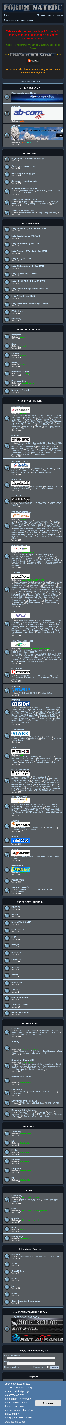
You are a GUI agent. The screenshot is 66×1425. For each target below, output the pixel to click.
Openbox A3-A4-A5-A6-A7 (35, 450)
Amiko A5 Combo (25, 761)
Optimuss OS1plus (52, 707)
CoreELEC (16, 952)
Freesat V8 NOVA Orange (22, 529)
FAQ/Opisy (24, 472)
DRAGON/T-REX (51, 1103)
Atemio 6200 (49, 828)
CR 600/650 (36, 469)
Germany (15, 1254)
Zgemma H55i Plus (32, 603)
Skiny (14, 344)
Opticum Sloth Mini (24, 790)
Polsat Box (40, 191)
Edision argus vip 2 (47, 720)
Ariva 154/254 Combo (20, 423)
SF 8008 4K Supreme (50, 675)
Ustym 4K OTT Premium (30, 658)
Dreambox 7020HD (38, 556)
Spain (14, 1263)
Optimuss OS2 (17, 709)
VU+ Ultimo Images (26, 628)
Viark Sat (45, 737)
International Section (30, 1249)
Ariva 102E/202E (38, 417)
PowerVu (42, 1032)
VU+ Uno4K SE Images (34, 624)
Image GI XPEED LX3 (28, 810)
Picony (14, 362)
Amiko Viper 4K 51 (26, 762)
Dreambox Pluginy (20, 372)
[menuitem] (6, 15)
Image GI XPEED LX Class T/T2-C (28, 812)
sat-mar (30, 143)
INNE (13, 937)
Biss (19, 1032)
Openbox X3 (42, 449)
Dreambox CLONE (50, 564)
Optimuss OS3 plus (51, 709)
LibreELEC (16, 960)
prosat (31, 374)
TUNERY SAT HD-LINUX (30, 401)
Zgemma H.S (55, 582)
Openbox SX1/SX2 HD (46, 447)
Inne (53, 204)
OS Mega (41, 713)
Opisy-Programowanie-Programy (30, 661)
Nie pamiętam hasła (11, 1367)
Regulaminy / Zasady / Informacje (27, 158)
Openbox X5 (55, 449)
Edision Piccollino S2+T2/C (40, 719)
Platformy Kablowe (26, 213)
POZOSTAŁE (17, 880)
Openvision (17, 982)
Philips (14, 1150)
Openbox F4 (30, 449)
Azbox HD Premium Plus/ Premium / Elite (35, 856)
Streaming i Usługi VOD (22, 1060)
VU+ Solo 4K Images (29, 623)
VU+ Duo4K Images (34, 626)
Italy (13, 1286)
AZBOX (15, 849)
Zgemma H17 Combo (51, 601)
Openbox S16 (29, 447)
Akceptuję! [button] (48, 1403)
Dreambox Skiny (19, 381)
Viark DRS (33, 739)
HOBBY (30, 1190)
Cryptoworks (43, 1030)
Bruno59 (23, 413)
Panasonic (16, 1159)
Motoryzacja (17, 1236)
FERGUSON (17, 406)
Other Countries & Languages (25, 1301)
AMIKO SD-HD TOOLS (45, 762)
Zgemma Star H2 (34, 584)
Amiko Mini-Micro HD (44, 759)
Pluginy (15, 353)
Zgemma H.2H (33, 586)
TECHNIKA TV (30, 1126)
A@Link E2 (26, 427)
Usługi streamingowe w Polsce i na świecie (35, 1064)
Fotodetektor (25, 1083)
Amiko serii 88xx (27, 759)
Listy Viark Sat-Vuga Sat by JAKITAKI (29, 288)
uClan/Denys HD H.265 (22, 641)
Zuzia (24, 1062)
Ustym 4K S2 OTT (42, 656)
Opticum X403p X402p (38, 779)
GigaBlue (15, 686)
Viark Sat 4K (45, 739)
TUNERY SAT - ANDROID (30, 902)
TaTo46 (30, 1062)
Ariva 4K (37, 427)
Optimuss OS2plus (34, 709)
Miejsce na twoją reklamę (23, 93)
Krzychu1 (26, 1049)
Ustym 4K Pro (27, 656)
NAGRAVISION (33, 1092)
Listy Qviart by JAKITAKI (23, 296)
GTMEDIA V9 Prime (34, 534)
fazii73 (41, 580)
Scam (49, 1114)
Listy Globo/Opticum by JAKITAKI (27, 266)
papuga (23, 519)
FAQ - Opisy (17, 741)
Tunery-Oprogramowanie (38, 204)
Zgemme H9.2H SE (32, 597)
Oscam (22, 1112)
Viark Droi (22, 739)
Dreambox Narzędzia (21, 390)
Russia (14, 1293)
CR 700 (22, 470)
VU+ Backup (28, 632)
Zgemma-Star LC (49, 603)
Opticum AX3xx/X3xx (50, 782)
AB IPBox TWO (40, 503)
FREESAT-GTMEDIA (21, 512)
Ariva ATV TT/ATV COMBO (42, 423)
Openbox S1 (24, 443)
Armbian (15, 990)
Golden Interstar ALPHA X (31, 808)
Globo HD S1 (24, 777)
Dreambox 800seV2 (33, 560)
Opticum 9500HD (38, 777)
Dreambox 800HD (46, 558)
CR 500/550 (24, 469)
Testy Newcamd (48, 1051)
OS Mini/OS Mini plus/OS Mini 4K (42, 711)
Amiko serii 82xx (45, 757)
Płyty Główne (47, 889)
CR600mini (47, 469)
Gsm (13, 1209)
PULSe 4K (16, 479)
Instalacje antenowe (21, 1077)
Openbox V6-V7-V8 (34, 452)
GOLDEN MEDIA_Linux (34, 806)
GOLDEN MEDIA (19, 797)
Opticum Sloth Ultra (33, 788)
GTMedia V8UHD (51, 531)
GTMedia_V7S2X (33, 525)
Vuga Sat (22, 737)
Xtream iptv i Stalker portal (29, 1053)
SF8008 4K (35, 675)
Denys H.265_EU (38, 650)
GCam (33, 1116)
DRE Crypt (24, 1034)
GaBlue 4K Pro (45, 693)
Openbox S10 (50, 445)
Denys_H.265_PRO (30, 652)
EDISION (15, 700)
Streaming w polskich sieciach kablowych (33, 1069)
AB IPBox (16, 496)
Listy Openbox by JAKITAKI (24, 273)
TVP (14, 192)
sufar (22, 121)
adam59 (23, 337)
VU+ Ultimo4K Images (45, 628)
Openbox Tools (38, 454)
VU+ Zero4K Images (31, 630)
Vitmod (14, 975)
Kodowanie (16, 1090)
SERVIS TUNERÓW (20, 887)
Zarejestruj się (40, 1350)
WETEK (15, 914)
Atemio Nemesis (29, 830)
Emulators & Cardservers (23, 1110)
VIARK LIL (57, 739)
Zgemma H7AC (23, 593)
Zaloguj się (24, 1350)
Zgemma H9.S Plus (49, 595)
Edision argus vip (31, 720)
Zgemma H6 (30, 591)
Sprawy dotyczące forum (23, 166)
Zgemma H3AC (48, 586)
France (14, 1278)
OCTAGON (16, 668)
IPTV (33, 472)
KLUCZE (15, 1028)
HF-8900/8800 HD (19, 429)
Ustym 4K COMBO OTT (51, 658)
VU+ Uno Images (46, 623)
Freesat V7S (21, 523)
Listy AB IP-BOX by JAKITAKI (25, 243)
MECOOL (15, 907)
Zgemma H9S (52, 593)
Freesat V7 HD (25, 521)
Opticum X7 (35, 781)
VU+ (13, 611)
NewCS (41, 1114)
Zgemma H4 (31, 587)
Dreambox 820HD (51, 560)
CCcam (30, 1112)
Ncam (49, 1112)
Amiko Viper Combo (42, 761)
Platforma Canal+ (26, 191)
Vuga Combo (34, 737)
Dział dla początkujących (23, 173)
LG (12, 1141)
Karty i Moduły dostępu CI (24, 1101)
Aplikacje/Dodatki (19, 1005)
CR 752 (52, 470)
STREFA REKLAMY (30, 88)
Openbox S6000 (54, 450)
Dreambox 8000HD (52, 562)
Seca (33, 1030)
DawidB (35, 580)
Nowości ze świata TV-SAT (24, 188)
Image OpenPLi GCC (49, 630)
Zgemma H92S (33, 595)
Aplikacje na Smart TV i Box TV (39, 1068)
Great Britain (17, 1271)
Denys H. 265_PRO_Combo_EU (47, 654)
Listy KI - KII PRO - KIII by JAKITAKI (28, 281)
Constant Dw (53, 1032)
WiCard (15, 1116)
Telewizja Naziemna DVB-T (24, 199)
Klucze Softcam (44, 472)
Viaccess (54, 1030)
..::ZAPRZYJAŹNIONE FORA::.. (26, 1317)
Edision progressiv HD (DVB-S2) (35, 716)
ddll (41, 648)
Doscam (57, 1114)
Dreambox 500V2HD (44, 554)
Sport (14, 1227)
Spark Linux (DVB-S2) (47, 715)
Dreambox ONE (18, 564)
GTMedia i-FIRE (42, 536)
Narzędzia (16, 335)
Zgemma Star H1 (18, 584)
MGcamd (24, 1116)
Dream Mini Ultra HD (21, 922)
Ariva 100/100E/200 (45, 415)
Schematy (23, 889)
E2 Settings (17, 311)
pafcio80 (35, 648)
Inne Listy (16, 318)
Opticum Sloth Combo (46, 784)
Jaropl (24, 1198)
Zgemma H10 (50, 599)
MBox (33, 1114)
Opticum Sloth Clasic (42, 786)
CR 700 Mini (32, 470)
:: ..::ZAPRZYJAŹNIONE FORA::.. (30, 1312)
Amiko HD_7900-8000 (27, 757)
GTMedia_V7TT (50, 523)
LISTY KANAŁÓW (30, 223)
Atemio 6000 (24, 828)
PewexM (23, 873)
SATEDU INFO (30, 153)
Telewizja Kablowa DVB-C (23, 211)
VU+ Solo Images (26, 621)
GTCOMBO (28, 536)
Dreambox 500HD (26, 554)
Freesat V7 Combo (41, 521)
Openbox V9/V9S (52, 452)
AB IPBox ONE (25, 503)
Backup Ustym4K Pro (34, 659)
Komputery (16, 1196)
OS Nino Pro (29, 713)
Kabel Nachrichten (55, 1256)
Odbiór (23, 204)
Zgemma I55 (17, 603)
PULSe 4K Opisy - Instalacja (41, 489)
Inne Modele (30, 784)
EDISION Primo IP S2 (28, 715)
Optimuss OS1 (36, 707)
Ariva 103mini (29, 419)
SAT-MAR (16, 126)
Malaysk (15, 945)
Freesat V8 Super (34, 527)
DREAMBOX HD (19, 545)
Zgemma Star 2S (40, 582)
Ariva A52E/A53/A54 (27, 415)
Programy (23, 1051)
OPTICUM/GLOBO (20, 769)
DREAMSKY (17, 865)
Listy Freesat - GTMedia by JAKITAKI (29, 251)
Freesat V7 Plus (35, 523)
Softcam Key (36, 1034)
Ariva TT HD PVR (27, 425)
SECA (21, 1092)
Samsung (16, 1132)
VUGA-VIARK (17, 729)
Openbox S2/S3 (38, 443)
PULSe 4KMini (35, 487)
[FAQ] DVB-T (24, 202)
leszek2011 (26, 580)
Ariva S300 (41, 425)
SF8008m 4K (17, 677)
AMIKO (14, 748)
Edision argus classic (46, 717)
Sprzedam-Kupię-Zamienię (24, 181)
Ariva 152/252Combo (33, 421)
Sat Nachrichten (25, 1256)
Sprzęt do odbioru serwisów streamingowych (36, 1065)
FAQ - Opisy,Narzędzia (51, 427)
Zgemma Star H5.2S (41, 589)
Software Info (39, 1256)
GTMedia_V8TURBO (34, 531)
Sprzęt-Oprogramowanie (45, 213)
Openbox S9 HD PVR (34, 445)
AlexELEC (16, 967)
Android (15, 1218)
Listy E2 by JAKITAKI (21, 258)
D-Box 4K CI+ (17, 659)
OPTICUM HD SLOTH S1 (44, 790)
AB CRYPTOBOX (19, 461)
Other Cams (43, 1116)
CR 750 (43, 470)
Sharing (15, 1041)
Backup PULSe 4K (51, 487)
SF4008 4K (23, 675)
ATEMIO (15, 821)
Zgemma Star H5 (45, 587)
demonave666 (33, 1198)
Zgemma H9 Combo (34, 599)
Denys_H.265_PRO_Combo (26, 653)
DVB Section (24, 1103)
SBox (26, 1114)
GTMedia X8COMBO (47, 532)
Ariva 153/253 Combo (52, 421)
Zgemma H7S (43, 591)
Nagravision (23, 1030)
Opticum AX (34, 782)
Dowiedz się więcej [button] (15, 1421)
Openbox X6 (17, 450)
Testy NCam (34, 1051)
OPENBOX (16, 436)
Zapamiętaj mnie (41, 1367)
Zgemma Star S (25, 582)
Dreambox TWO (33, 564)
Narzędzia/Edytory (20, 1012)
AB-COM (15, 106)
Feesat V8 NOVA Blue (43, 529)
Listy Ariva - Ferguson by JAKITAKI (28, 228)
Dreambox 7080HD (29, 558)
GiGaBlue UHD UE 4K (27, 693)
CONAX (45, 1092)
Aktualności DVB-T (39, 202)
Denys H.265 (24, 650)
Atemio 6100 (36, 828)
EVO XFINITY (17, 930)
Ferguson (16, 1168)
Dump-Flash (34, 889)
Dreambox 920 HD (34, 562)
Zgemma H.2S (49, 584)
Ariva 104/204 (42, 419)
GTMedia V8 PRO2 (51, 527)
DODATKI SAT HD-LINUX (30, 329)
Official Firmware (19, 997)
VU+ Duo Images (52, 624)
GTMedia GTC (50, 534)
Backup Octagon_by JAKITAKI (37, 677)
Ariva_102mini (53, 417)
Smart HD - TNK (53, 191)
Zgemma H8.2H (38, 593)
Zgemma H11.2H (33, 601)
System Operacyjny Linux (29, 1200)
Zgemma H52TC (24, 589)
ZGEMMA (16, 573)
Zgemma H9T (48, 597)
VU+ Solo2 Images (43, 621)
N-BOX (14, 837)
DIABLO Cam (37, 1103)
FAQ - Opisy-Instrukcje (44, 632)
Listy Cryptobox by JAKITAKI (25, 236)
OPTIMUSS (23, 707)
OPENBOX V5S (18, 452)
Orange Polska (24, 192)
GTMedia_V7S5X (50, 525)
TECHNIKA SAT (30, 1023)
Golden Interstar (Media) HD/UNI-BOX (34, 804)
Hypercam (40, 1112)
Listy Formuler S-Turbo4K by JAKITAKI (30, 303)
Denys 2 (15, 656)
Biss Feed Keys (30, 1032)
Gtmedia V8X (31, 532)
